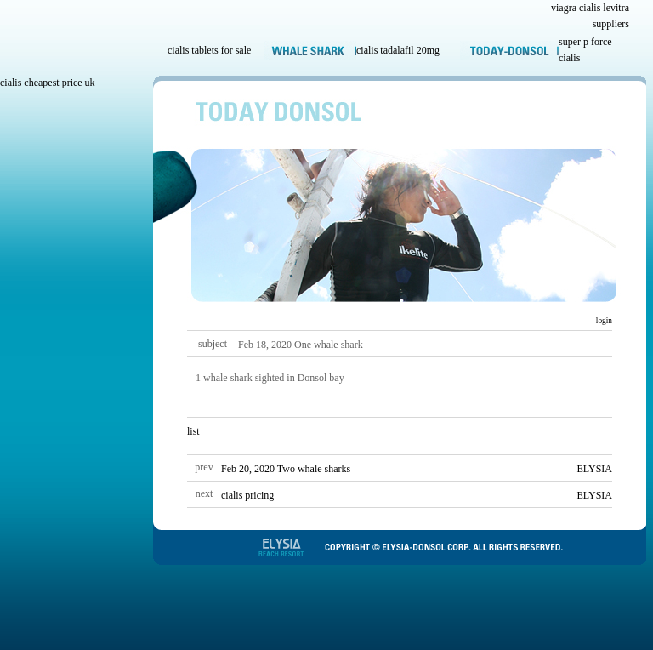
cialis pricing (247, 495)
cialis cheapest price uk (47, 82)
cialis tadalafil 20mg (398, 50)
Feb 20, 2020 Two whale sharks (285, 469)
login (602, 320)
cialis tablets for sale (209, 50)
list (193, 431)
